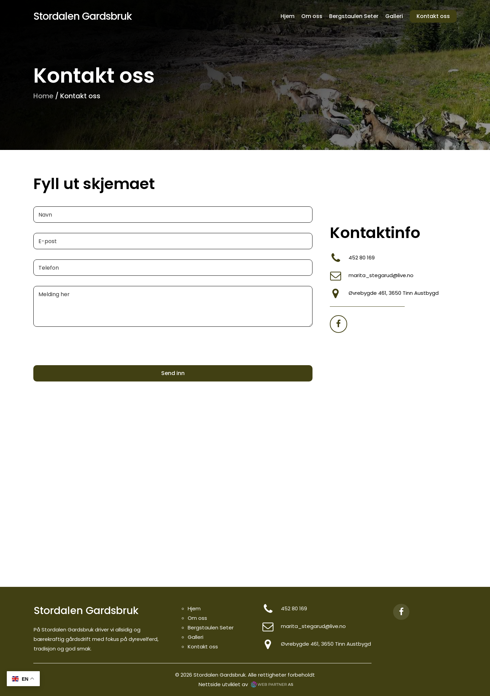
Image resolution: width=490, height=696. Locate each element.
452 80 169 (362, 257)
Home (43, 96)
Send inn (173, 373)
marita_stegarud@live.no (381, 275)
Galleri (195, 637)
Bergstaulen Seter (211, 627)
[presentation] (85, 360)
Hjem (194, 608)
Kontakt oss (203, 646)
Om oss (197, 618)
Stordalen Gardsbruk (82, 16)
